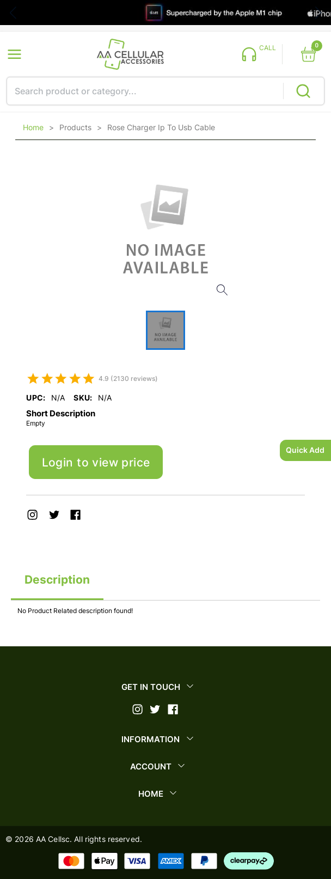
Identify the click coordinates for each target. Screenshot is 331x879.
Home (33, 127)
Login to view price (96, 462)
